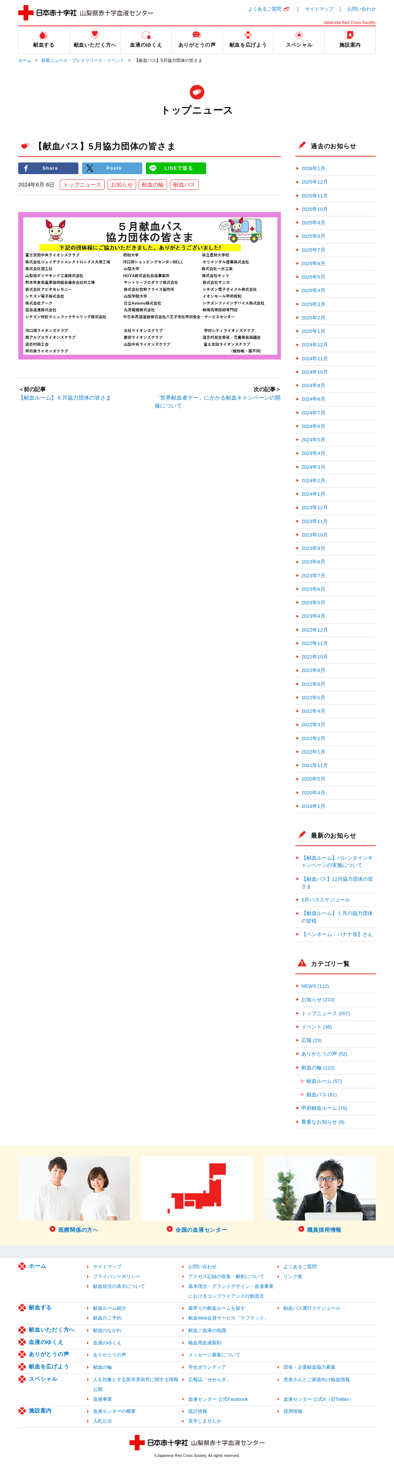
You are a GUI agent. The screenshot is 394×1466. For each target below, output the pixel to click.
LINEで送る (179, 168)
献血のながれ (107, 1330)
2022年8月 (313, 670)
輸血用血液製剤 (204, 1342)
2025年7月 (313, 250)
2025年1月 (313, 331)
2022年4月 (313, 711)
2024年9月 (313, 385)
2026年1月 (313, 168)
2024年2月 (313, 480)
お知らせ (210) (318, 999)
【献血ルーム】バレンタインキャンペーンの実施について (337, 861)
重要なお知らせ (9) (322, 1122)
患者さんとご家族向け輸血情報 (316, 1379)
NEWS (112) (315, 986)
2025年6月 (313, 263)
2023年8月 (313, 562)
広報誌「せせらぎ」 (209, 1379)
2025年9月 (313, 222)
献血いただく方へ (52, 1330)
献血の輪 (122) (318, 1067)
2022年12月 (314, 630)
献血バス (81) (321, 1094)
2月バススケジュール (325, 900)
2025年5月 (313, 277)
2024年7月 (313, 413)
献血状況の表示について (119, 1286)
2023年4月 (313, 616)
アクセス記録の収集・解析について (226, 1276)
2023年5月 (313, 602)
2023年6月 (313, 589)
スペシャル (43, 1379)
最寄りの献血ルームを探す (216, 1308)
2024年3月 (313, 467)
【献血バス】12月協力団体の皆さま (337, 882)
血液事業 (102, 1399)
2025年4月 (313, 290)
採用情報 (292, 1411)
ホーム (24, 60)
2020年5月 (313, 779)
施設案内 (40, 1410)
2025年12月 (314, 182)
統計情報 (197, 1411)
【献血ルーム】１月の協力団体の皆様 (337, 917)
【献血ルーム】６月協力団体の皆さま (64, 397)
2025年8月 (313, 236)
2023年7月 (313, 575)
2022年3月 (313, 724)
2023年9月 (313, 548)
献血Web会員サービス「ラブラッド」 (228, 1318)
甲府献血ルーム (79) (324, 1108)
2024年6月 (313, 426)
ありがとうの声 (49, 1354)
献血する (40, 1307)
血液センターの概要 (114, 1411)
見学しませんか (204, 1421)
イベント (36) (316, 1027)
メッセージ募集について (214, 1354)
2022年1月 (313, 752)
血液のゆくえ (46, 1342)
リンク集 (292, 1276)
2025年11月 (314, 196)
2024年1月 (313, 494)
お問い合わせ (361, 9)
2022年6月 (313, 684)
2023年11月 (314, 521)
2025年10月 (314, 209)
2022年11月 (314, 643)
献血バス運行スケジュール (311, 1308)
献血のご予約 (107, 1318)
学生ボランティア (207, 1367)
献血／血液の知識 (207, 1330)
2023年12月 (314, 507)
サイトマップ (319, 9)
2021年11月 (314, 765)
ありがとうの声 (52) (324, 1054)
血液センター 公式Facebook (218, 1399)
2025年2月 (313, 318)
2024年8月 (313, 399)
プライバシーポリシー (116, 1276)
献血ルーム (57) (324, 1081)
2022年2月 (313, 738)
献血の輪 (153, 184)
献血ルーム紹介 (109, 1308)
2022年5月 (313, 697)
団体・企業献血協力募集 (309, 1367)
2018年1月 (313, 806)
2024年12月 (314, 344)
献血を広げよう (49, 1366)
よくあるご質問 (264, 9)
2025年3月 (313, 304)
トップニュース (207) (325, 1013)
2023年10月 (314, 535)
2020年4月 (313, 792)
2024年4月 (313, 453)
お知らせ (122, 184)
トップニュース (82, 184)
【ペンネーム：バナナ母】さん (337, 934)
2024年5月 (313, 440)
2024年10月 (314, 372)
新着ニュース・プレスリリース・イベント (82, 60)
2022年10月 (314, 657)
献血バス (184, 184)
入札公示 (102, 1421)
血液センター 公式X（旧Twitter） (318, 1399)
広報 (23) (311, 1040)
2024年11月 (314, 358)
